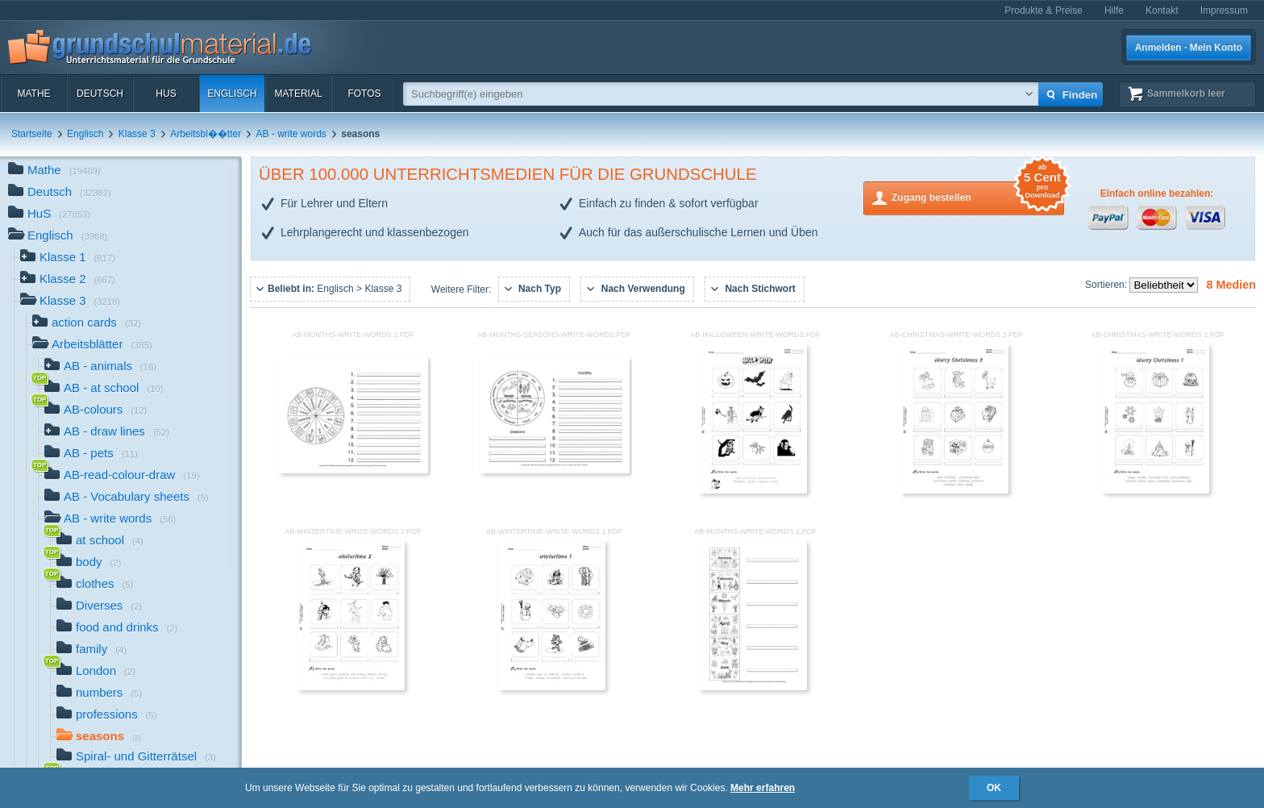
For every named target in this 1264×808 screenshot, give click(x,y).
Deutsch (100, 93)
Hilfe (1114, 10)
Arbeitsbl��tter (205, 134)
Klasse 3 (137, 134)
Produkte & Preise (1043, 10)
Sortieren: (1107, 284)
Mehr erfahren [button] (762, 787)
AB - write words (291, 134)
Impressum (1224, 10)
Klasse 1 (67, 258)
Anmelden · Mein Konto (1188, 47)
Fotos (363, 93)
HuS (166, 93)
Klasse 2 (67, 280)
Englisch (231, 93)
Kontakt (1162, 10)
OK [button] (994, 787)
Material (298, 93)
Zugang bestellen (978, 196)
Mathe (33, 93)
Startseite (31, 134)
